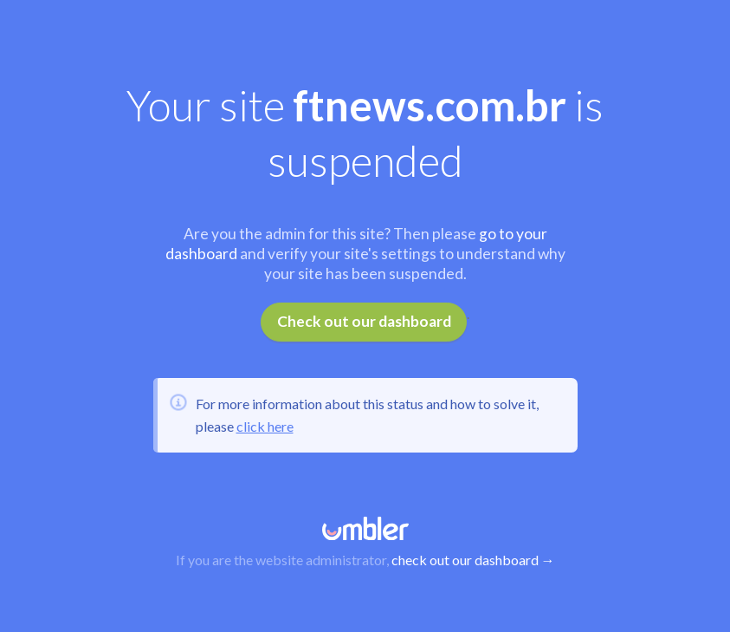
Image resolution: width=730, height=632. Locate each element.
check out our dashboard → (473, 559)
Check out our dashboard (364, 321)
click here (265, 426)
